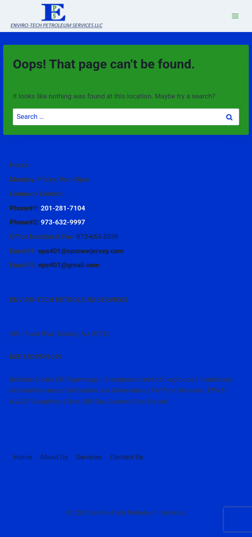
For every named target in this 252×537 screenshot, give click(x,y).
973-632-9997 (63, 222)
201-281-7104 (63, 208)
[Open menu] (235, 16)
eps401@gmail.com (68, 265)
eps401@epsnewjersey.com (81, 251)
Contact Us (126, 457)
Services (89, 457)
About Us (54, 457)
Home (23, 457)
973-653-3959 (97, 236)
